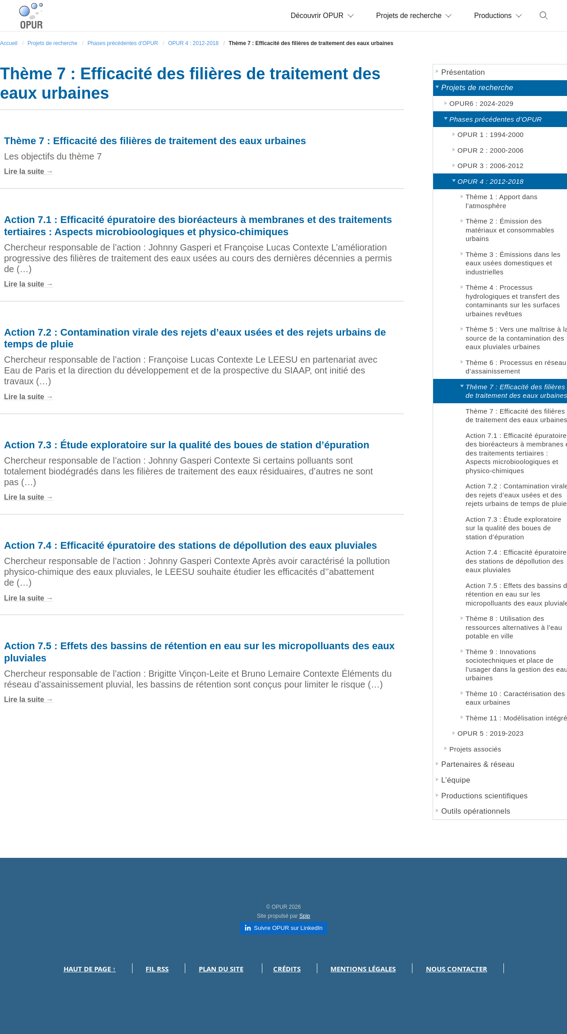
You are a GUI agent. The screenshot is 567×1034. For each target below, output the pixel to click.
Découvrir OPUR (319, 15)
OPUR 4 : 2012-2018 (193, 43)
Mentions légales (363, 969)
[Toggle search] (544, 16)
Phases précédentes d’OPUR (122, 43)
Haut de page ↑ (90, 969)
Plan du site (221, 969)
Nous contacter (456, 969)
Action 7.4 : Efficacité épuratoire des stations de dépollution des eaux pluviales (190, 545)
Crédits (287, 969)
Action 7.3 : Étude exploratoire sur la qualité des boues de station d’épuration (186, 445)
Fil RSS (157, 969)
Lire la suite (24, 171)
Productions (497, 15)
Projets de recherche (412, 15)
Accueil (9, 43)
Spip (304, 916)
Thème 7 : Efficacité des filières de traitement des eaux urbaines (155, 140)
